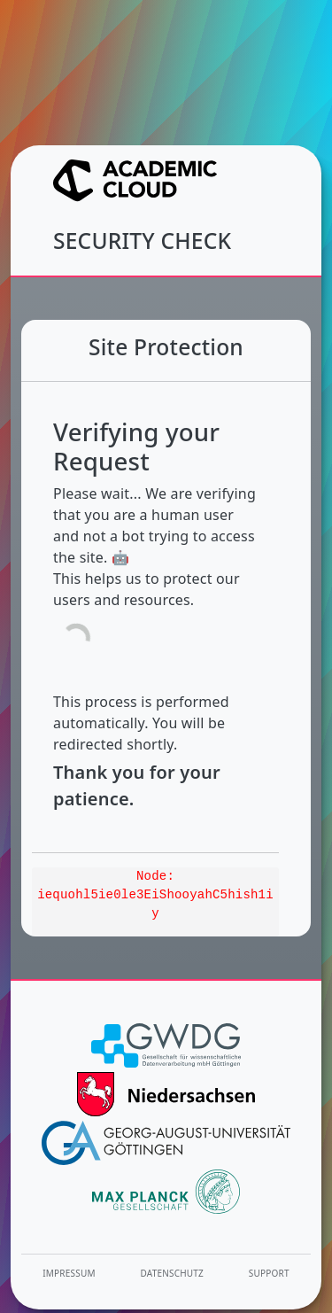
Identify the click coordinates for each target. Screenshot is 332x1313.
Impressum (68, 1273)
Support (269, 1273)
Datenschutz (173, 1273)
